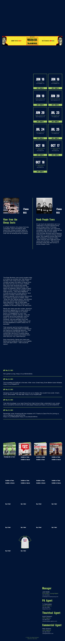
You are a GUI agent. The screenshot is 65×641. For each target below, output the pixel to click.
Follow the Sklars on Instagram (32, 32)
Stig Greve (35, 638)
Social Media (38, 30)
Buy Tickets (40, 88)
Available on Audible (40, 457)
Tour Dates (13, 30)
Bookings (58, 30)
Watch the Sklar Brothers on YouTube (35, 32)
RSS (25, 212)
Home (5, 30)
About (29, 30)
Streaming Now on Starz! (9, 457)
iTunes (26, 209)
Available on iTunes (25, 457)
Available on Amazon (25, 459)
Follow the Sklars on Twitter (29, 32)
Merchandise (48, 30)
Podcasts (22, 30)
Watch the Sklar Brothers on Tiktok (38, 32)
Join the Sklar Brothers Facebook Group (26, 32)
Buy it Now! (8, 504)
